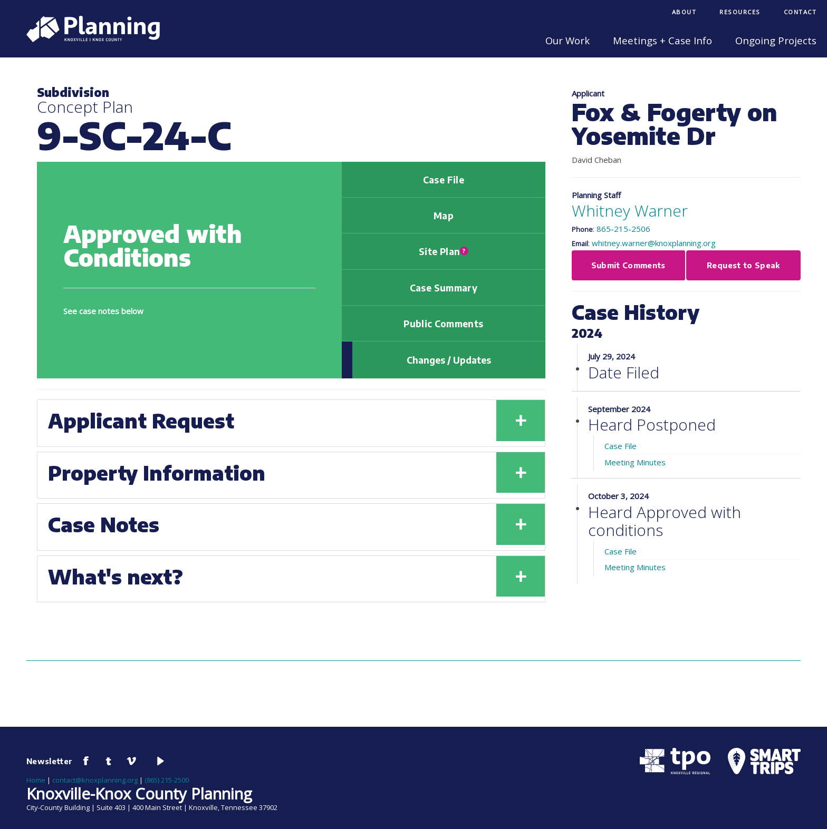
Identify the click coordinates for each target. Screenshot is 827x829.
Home (35, 780)
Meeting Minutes (635, 462)
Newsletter (49, 761)
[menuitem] (684, 13)
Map (444, 215)
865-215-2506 (623, 228)
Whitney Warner (630, 210)
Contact (800, 12)
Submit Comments (628, 265)
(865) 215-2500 (167, 780)
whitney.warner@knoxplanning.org (654, 243)
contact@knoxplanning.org (95, 780)
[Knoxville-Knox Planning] (88, 39)
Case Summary (443, 288)
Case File (443, 180)
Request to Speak (743, 265)
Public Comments (443, 323)
